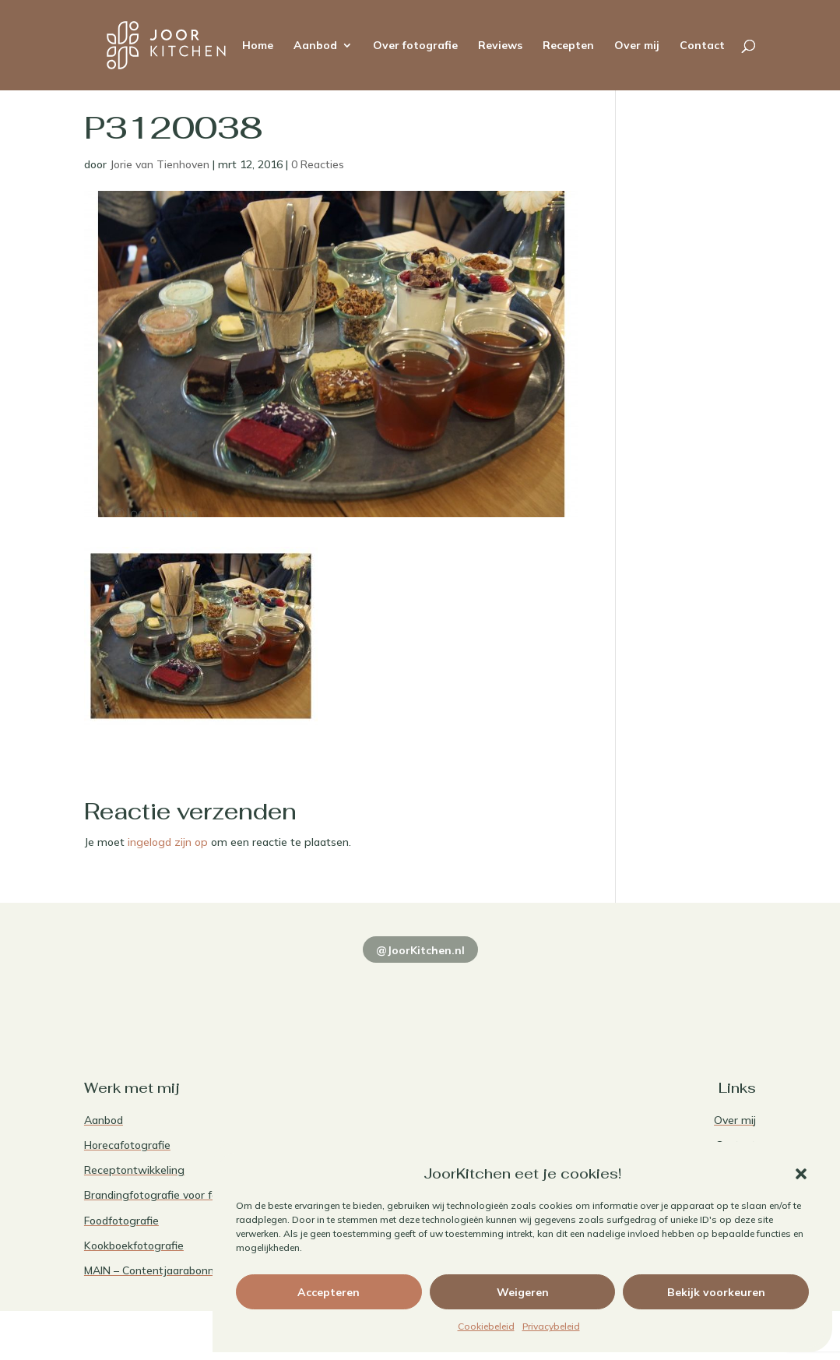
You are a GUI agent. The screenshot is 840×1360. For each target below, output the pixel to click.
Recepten (568, 46)
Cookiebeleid (486, 1326)
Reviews (500, 46)
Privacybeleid (551, 1326)
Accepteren (328, 1292)
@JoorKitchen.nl (420, 950)
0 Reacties (317, 164)
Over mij (636, 46)
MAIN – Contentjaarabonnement (166, 1270)
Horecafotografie (127, 1145)
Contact (702, 46)
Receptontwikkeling (134, 1170)
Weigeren (523, 1292)
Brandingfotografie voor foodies (164, 1195)
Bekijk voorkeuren (716, 1292)
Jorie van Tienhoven (159, 164)
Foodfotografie (121, 1221)
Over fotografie (415, 46)
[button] (801, 1174)
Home (257, 46)
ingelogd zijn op (168, 842)
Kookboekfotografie (134, 1245)
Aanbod (315, 46)
